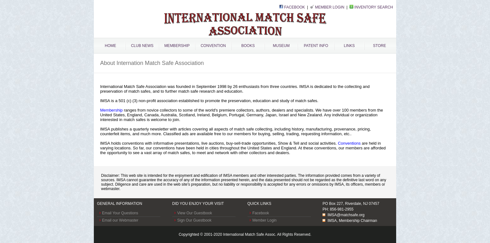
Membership (111, 110)
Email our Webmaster (120, 220)
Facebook (261, 213)
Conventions (349, 143)
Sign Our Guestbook (194, 220)
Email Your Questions (120, 213)
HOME (110, 45)
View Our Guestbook (194, 213)
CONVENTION (213, 45)
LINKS (349, 45)
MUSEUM (281, 45)
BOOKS (248, 45)
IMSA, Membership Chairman (352, 220)
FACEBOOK (294, 7)
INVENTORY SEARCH (373, 7)
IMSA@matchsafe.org (346, 215)
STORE (379, 45)
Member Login (265, 220)
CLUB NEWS (142, 45)
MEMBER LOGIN (329, 7)
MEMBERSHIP (177, 45)
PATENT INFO (316, 45)
